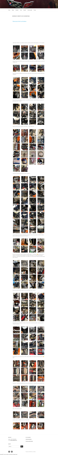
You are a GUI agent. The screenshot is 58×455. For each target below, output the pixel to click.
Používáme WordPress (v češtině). (31, 451)
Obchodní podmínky (28, 439)
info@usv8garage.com (13, 440)
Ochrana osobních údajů (29, 441)
